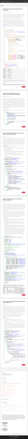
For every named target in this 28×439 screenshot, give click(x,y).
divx (6, 416)
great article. (21, 284)
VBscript (17, 418)
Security (23, 417)
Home (25, 1)
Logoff (24, 416)
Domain (9, 416)
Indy (20, 416)
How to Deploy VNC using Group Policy (6, 395)
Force (10, 416)
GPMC (12, 416)
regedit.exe (10, 417)
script (21, 417)
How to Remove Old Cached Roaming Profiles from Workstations (14, 302)
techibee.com (14, 18)
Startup (5, 418)
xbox (14, 419)
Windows (24, 418)
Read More (23, 126)
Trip (10, 418)
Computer (3, 416)
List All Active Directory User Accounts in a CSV (7, 388)
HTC (17, 416)
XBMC (13, 419)
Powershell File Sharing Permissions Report (7, 390)
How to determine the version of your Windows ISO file (11, 405)
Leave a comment (11, 96)
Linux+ (22, 416)
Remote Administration (16, 417)
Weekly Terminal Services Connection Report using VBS (12, 199)
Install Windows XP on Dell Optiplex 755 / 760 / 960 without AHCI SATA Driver (11, 383)
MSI (4, 417)
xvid (16, 419)
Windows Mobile (4, 419)
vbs (15, 418)
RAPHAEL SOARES (5, 410)
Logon (3, 417)
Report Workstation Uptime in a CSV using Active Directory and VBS (13, 133)
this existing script (6, 18)
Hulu (19, 416)
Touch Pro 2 (8, 418)
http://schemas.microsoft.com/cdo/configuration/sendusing (13, 276)
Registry (12, 417)
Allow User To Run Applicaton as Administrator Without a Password (11, 94)
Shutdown (3, 418)
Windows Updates (8, 419)
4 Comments (8, 136)
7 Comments (8, 304)
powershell (7, 417)
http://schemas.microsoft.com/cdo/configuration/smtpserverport (14, 279)
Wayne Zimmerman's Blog (5, 1)
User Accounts (13, 418)
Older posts (3, 369)
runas (19, 417)
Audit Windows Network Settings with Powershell (12, 9)
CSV (5, 416)
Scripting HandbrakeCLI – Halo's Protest (7, 406)
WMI (11, 419)
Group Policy (15, 416)
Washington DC (20, 418)
